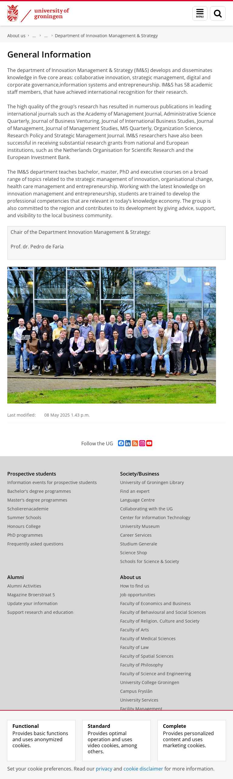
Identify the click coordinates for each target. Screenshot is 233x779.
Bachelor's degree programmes (39, 491)
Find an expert (135, 491)
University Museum (140, 526)
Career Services (136, 535)
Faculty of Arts (134, 630)
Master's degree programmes (37, 500)
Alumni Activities (24, 586)
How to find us (134, 586)
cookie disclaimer (143, 768)
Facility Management (141, 709)
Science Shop (133, 552)
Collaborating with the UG (146, 509)
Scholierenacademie (28, 509)
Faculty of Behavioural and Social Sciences (163, 612)
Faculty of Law (134, 647)
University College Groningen (149, 682)
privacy (104, 768)
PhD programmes (25, 535)
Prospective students (31, 474)
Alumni (15, 577)
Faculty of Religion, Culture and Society (159, 621)
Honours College (24, 526)
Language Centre (137, 500)
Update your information (32, 603)
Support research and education (40, 612)
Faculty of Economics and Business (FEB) (34, 36)
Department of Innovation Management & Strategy (106, 35)
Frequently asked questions (35, 544)
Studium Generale (138, 544)
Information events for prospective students (52, 482)
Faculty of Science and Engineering (155, 673)
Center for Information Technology (155, 517)
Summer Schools (24, 517)
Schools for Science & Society (149, 561)
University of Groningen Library (152, 482)
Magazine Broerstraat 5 (31, 594)
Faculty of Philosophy (141, 665)
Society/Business (139, 474)
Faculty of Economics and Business (155, 603)
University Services (139, 700)
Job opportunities (137, 594)
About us (16, 35)
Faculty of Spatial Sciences (147, 656)
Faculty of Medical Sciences (148, 638)
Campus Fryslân (136, 691)
